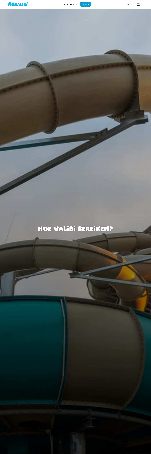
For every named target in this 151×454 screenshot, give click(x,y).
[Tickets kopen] (85, 4)
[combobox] (71, 4)
